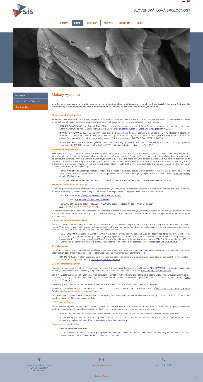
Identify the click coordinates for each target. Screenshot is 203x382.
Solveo (105, 376)
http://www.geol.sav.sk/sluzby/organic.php (78, 291)
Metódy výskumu (22, 107)
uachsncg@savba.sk (101, 365)
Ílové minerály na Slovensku (27, 101)
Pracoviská (20, 95)
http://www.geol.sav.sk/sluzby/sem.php (81, 206)
